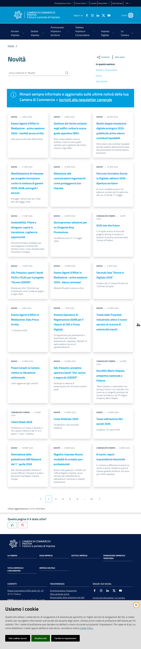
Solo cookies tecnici (18, 638)
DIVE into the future (108, 225)
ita (128, 3)
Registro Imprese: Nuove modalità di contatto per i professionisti (68, 459)
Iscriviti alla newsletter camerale (87, 100)
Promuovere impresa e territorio (114, 557)
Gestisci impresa (79, 555)
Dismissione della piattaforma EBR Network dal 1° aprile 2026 (26, 459)
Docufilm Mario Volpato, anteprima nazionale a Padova (110, 376)
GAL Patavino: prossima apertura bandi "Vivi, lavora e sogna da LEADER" (70, 373)
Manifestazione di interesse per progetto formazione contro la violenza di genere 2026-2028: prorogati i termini (27, 183)
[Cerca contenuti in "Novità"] (35, 73)
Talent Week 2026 (21, 422)
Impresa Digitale (47, 568)
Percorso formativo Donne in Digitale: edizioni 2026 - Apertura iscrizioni (111, 178)
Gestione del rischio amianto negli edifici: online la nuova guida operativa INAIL (70, 128)
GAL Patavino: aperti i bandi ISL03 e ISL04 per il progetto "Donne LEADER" (27, 277)
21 (91, 499)
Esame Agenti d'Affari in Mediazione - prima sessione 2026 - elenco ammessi (70, 277)
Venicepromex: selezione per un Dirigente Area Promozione (70, 227)
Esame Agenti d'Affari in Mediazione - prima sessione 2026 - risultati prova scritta (27, 128)
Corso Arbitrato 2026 (66, 419)
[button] (130, 15)
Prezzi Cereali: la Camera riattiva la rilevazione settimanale (25, 373)
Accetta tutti (41, 638)
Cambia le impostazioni (65, 638)
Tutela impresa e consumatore (15, 569)
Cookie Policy (86, 628)
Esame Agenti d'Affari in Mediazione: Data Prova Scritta (25, 320)
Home (11, 46)
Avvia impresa (46, 555)
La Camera (12, 555)
